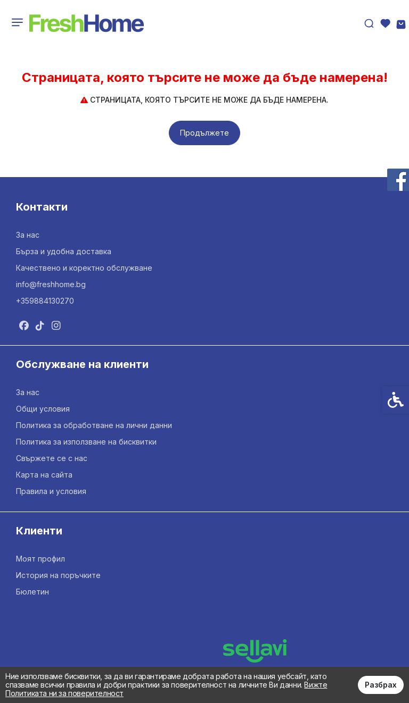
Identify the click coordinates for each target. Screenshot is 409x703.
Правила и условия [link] (51, 491)
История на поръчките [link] (58, 575)
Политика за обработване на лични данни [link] (94, 425)
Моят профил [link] (40, 558)
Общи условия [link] (43, 408)
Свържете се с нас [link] (51, 458)
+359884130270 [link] (45, 300)
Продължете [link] (204, 132)
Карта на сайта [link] (44, 474)
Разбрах (381, 684)
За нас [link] (27, 234)
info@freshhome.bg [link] (51, 284)
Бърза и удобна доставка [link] (63, 251)
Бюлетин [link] (32, 591)
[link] (86, 23)
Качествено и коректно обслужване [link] (84, 267)
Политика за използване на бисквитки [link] (86, 441)
